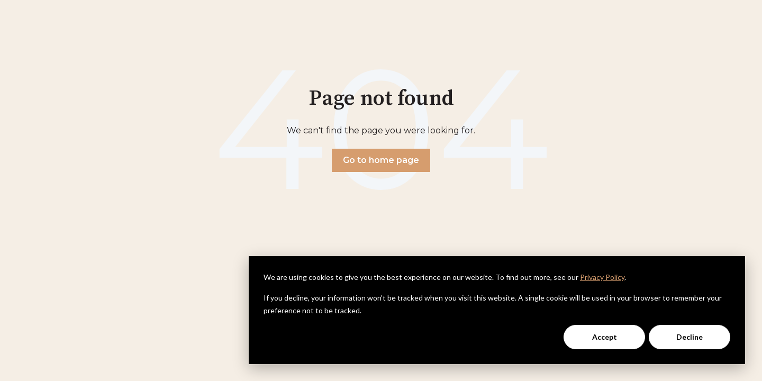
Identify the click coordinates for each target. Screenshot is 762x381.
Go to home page (381, 160)
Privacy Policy (602, 277)
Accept (604, 336)
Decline (689, 336)
